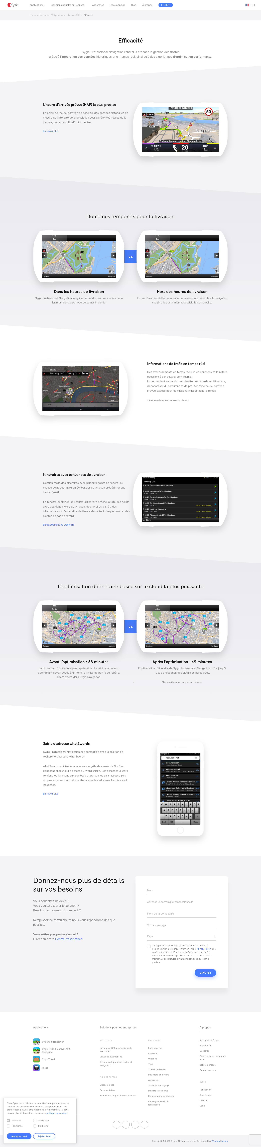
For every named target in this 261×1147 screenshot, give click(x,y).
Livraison (152, 1053)
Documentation (107, 1090)
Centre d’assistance (68, 939)
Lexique (204, 1100)
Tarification (205, 1089)
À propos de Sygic (209, 1040)
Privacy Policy (204, 949)
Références (205, 1045)
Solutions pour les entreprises (67, 5)
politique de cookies (56, 1113)
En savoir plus (50, 131)
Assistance (98, 5)
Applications (36, 5)
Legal (202, 1105)
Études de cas (107, 1084)
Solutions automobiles (111, 1056)
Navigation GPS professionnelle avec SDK (116, 1050)
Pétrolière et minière (158, 1074)
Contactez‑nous (208, 1070)
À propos (147, 5)
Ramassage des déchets (161, 1096)
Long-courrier (155, 1048)
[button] (181, 936)
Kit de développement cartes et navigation (116, 1064)
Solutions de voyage (158, 1085)
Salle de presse (208, 1064)
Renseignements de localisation (158, 1103)
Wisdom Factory (220, 1141)
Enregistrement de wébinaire (58, 524)
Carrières (204, 1050)
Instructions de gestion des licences (118, 1095)
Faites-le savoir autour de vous (213, 1058)
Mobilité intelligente (158, 1090)
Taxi (150, 1064)
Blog (133, 5)
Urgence (152, 1058)
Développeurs (117, 5)
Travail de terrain (157, 1069)
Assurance (153, 1080)
